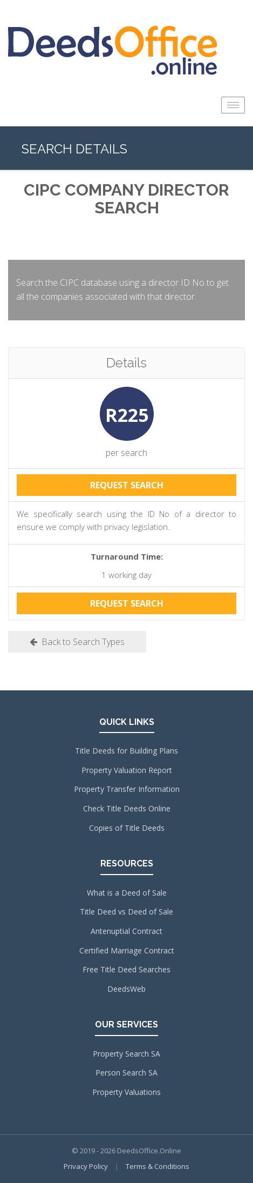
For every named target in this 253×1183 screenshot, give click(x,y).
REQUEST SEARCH (126, 485)
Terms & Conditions (157, 1166)
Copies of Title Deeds (127, 828)
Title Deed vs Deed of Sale (126, 911)
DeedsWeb (126, 989)
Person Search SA (126, 1072)
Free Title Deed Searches (126, 969)
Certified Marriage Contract (126, 950)
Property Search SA (126, 1053)
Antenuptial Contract (126, 931)
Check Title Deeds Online (126, 808)
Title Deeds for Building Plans (126, 750)
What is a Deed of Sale (127, 893)
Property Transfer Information (127, 789)
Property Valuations (126, 1092)
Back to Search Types (77, 642)
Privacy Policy (86, 1166)
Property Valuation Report (126, 770)
